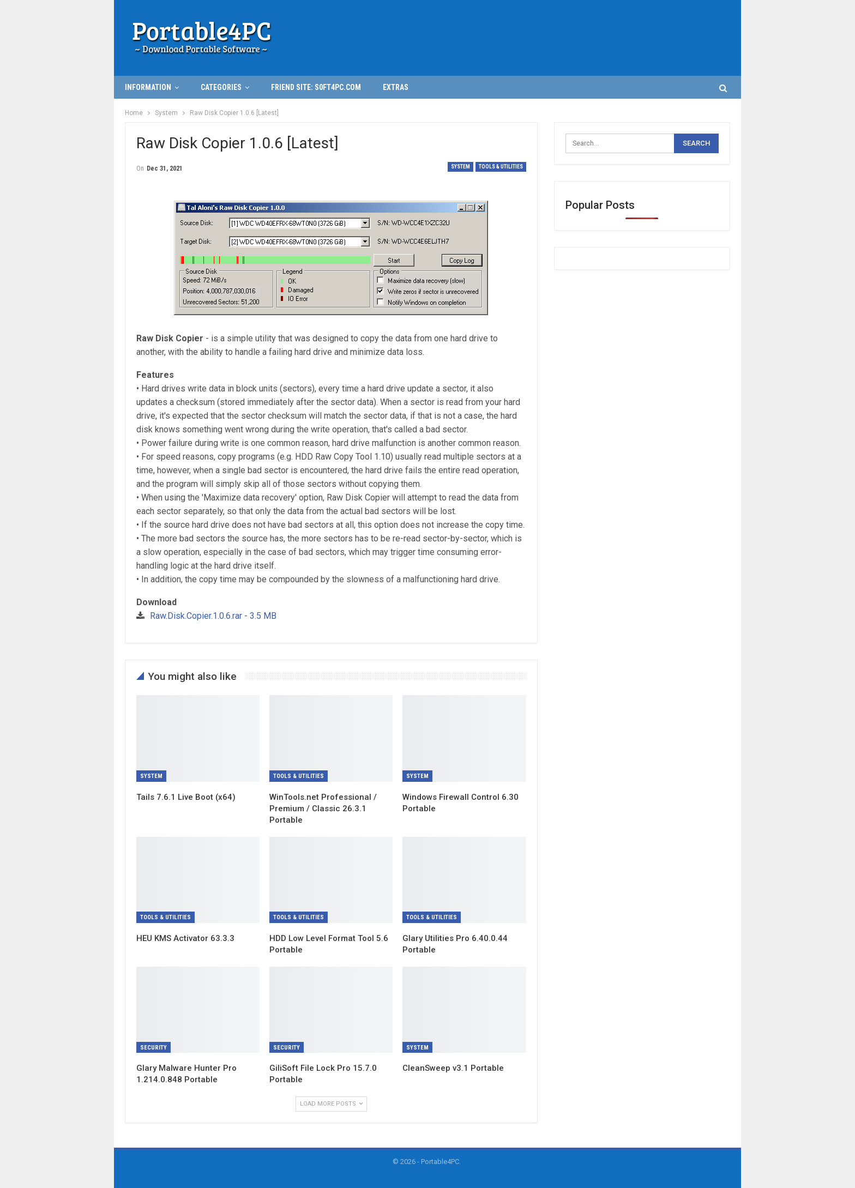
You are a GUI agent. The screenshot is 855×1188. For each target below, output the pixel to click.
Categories (221, 87)
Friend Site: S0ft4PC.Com (316, 87)
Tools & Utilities (501, 167)
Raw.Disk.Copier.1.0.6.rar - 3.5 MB (213, 616)
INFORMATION (148, 87)
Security (153, 1047)
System (460, 167)
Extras (395, 87)
